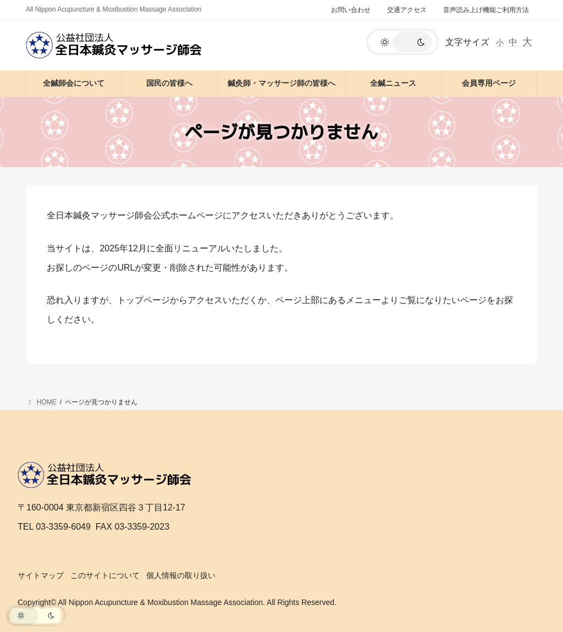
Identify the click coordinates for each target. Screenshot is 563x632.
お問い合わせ (351, 10)
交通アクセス (407, 10)
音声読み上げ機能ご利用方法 (486, 10)
